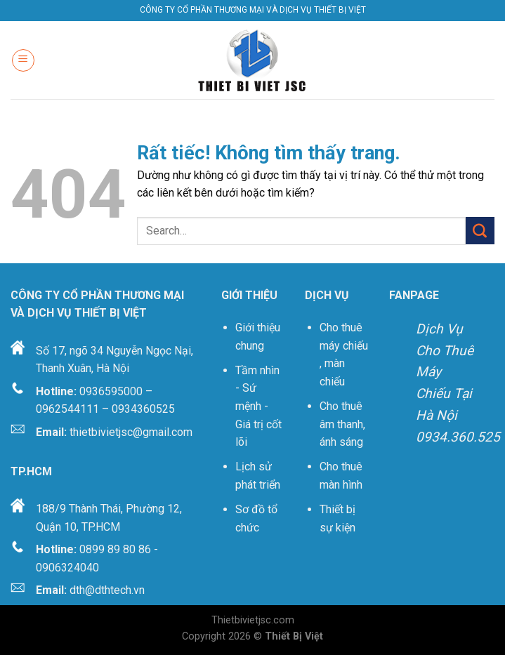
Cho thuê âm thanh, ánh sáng (342, 424)
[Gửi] (480, 230)
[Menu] (23, 60)
